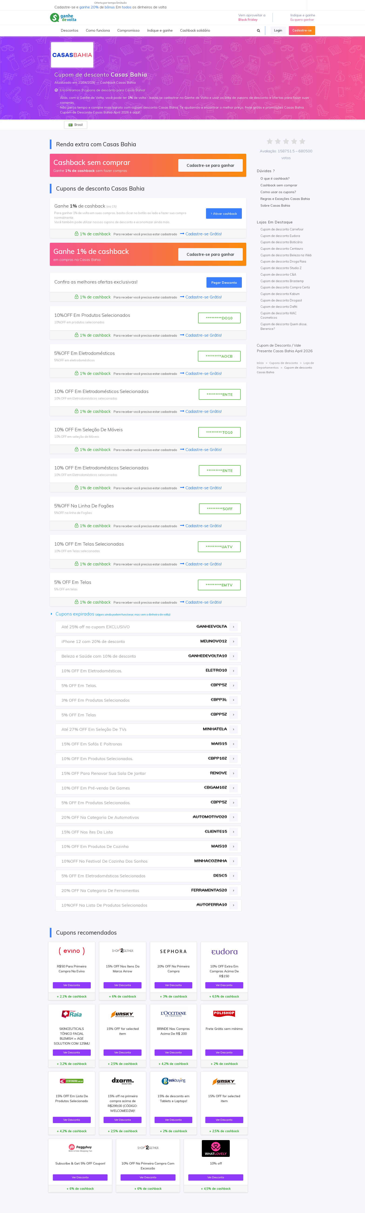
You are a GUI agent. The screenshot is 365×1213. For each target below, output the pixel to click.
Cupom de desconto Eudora (280, 236)
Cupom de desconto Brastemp (282, 281)
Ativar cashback (224, 213)
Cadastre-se (302, 30)
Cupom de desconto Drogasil (281, 300)
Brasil (76, 124)
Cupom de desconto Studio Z (280, 268)
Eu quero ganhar (302, 19)
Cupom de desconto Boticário (281, 242)
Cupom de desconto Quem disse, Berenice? (283, 326)
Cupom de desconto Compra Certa (285, 287)
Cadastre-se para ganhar (210, 165)
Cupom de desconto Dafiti (278, 306)
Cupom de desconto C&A (278, 274)
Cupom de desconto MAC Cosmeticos (278, 315)
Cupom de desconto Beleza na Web (286, 255)
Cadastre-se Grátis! (201, 233)
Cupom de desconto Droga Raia (283, 261)
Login (278, 30)
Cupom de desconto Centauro (281, 248)
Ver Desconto (71, 985)
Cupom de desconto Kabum (280, 294)
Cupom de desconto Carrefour (282, 229)
